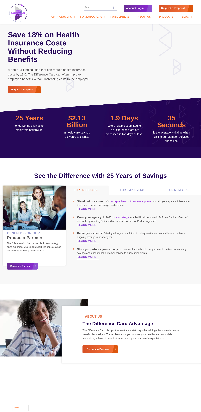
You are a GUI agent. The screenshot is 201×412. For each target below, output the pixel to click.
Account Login (135, 8)
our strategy (121, 218)
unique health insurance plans (131, 202)
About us (97, 317)
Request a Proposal (173, 8)
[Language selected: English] (21, 408)
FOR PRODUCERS (86, 191)
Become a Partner (22, 266)
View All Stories (166, 383)
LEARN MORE (86, 210)
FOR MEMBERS (178, 191)
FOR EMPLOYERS (132, 191)
